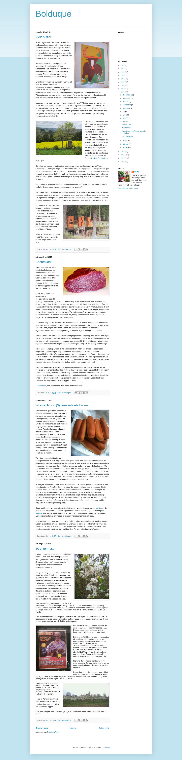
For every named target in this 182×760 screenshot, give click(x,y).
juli (124, 112)
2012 (123, 155)
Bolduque (54, 13)
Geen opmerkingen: (65, 249)
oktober (126, 102)
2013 (123, 152)
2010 (123, 162)
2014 (123, 92)
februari (126, 144)
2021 (123, 69)
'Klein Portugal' (99, 158)
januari (125, 147)
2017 (123, 82)
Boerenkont (44, 262)
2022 (123, 65)
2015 (123, 89)
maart (125, 141)
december (127, 95)
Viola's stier (43, 37)
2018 (123, 79)
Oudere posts (104, 728)
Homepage (73, 728)
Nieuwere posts (42, 728)
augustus (126, 108)
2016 (123, 85)
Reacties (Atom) (53, 732)
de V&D (96, 508)
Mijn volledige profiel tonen (128, 188)
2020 (123, 72)
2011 (123, 158)
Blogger (107, 747)
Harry (136, 172)
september (127, 105)
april (124, 122)
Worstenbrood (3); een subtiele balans (62, 405)
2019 (123, 75)
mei (124, 118)
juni (124, 115)
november (127, 98)
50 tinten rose (45, 548)
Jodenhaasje (41, 386)
